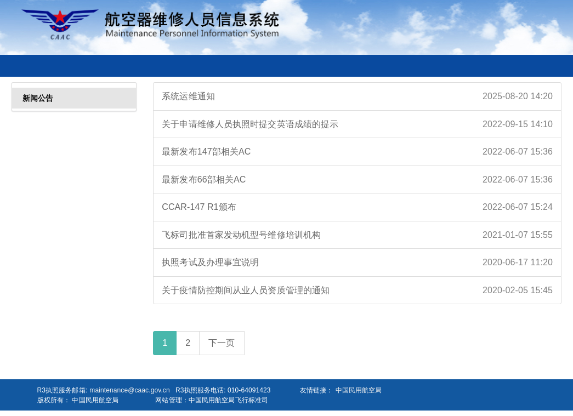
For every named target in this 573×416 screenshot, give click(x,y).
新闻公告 (37, 98)
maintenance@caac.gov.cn (129, 390)
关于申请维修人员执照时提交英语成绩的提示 (357, 124)
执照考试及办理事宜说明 (357, 262)
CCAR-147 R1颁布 (357, 207)
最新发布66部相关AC (357, 180)
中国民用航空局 (359, 390)
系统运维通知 (357, 96)
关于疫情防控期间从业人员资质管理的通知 (357, 290)
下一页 (221, 342)
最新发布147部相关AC (357, 152)
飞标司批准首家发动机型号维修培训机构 (357, 235)
